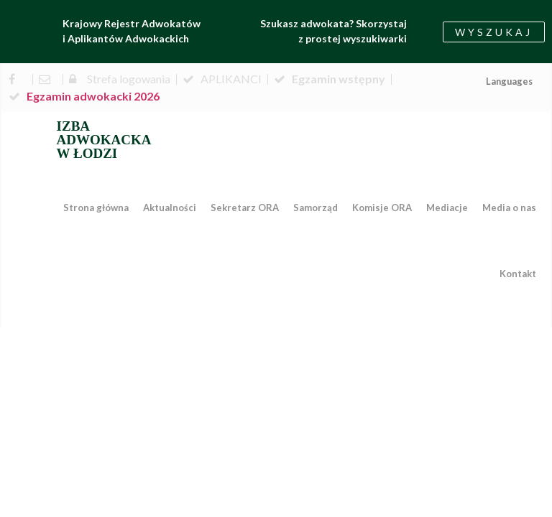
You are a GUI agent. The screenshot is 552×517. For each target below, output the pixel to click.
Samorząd (315, 207)
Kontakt (518, 273)
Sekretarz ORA (245, 207)
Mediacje (447, 207)
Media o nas (509, 207)
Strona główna (96, 207)
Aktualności (169, 207)
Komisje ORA (382, 207)
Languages (509, 81)
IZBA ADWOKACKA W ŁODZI (104, 139)
